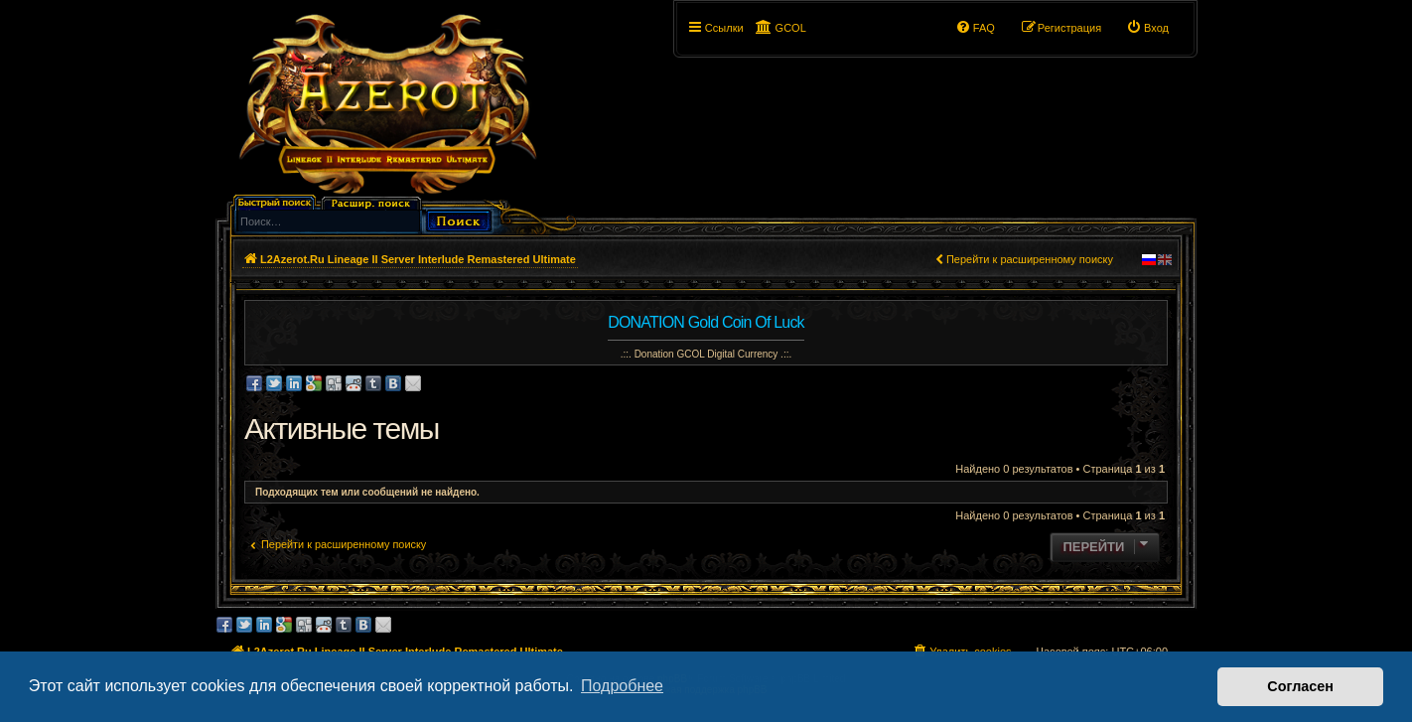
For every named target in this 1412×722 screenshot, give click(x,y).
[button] (834, 27)
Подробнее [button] (622, 685)
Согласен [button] (1300, 686)
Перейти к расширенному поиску (1029, 259)
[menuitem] (1147, 28)
